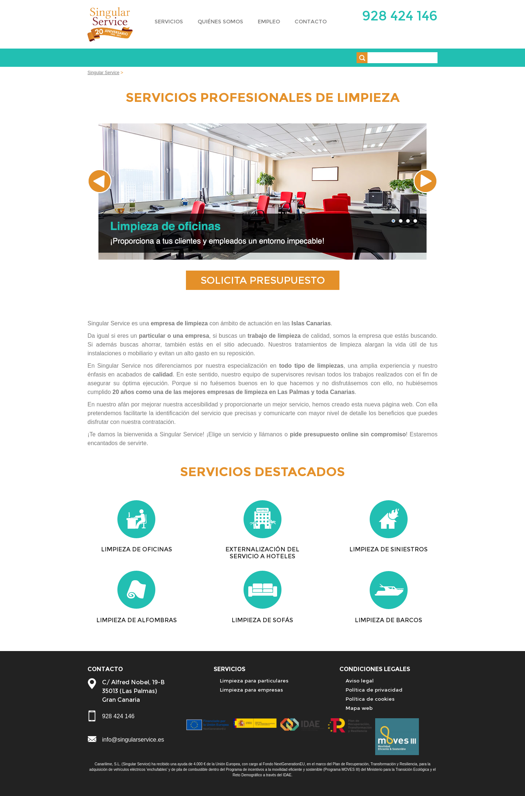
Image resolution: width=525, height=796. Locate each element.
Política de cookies (370, 699)
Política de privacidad (374, 690)
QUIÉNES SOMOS (220, 21)
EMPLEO (269, 21)
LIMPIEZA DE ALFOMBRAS (136, 620)
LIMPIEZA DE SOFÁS (262, 620)
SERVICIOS (169, 21)
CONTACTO (311, 21)
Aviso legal (360, 681)
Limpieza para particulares (254, 681)
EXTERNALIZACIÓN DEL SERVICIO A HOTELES (262, 553)
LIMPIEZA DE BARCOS (388, 620)
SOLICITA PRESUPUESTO (263, 280)
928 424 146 (400, 15)
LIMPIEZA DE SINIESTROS (388, 549)
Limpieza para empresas (251, 690)
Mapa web (359, 708)
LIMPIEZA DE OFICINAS (136, 549)
